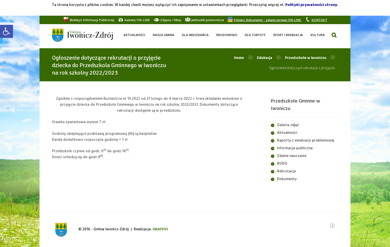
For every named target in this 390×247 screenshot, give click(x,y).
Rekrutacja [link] (286, 171)
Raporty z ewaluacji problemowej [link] (305, 141)
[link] (6, 31)
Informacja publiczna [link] (295, 148)
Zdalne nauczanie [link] (291, 156)
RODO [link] (282, 164)
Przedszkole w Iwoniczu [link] (305, 57)
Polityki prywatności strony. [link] (311, 5)
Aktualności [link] (287, 133)
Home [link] (239, 57)
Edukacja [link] (264, 57)
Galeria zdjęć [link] (288, 125)
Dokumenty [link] (287, 179)
